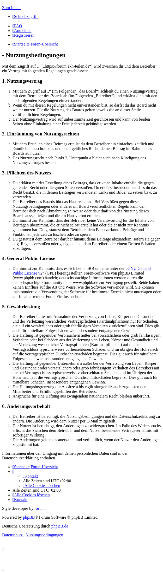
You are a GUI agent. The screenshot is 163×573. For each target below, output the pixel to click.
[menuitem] (17, 26)
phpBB (29, 517)
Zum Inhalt (11, 7)
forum (39, 508)
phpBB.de (59, 526)
